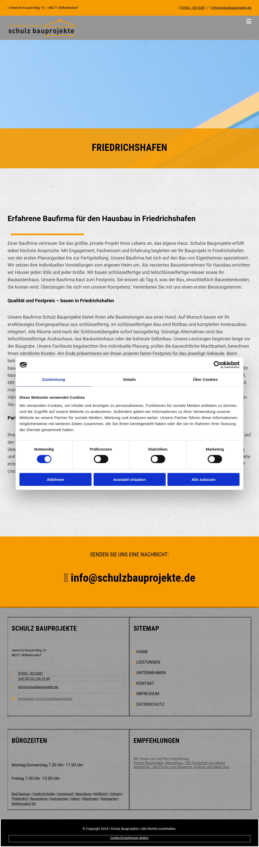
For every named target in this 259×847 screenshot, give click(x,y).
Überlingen (90, 799)
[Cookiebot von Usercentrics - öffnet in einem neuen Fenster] (217, 365)
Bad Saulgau (21, 794)
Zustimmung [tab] (53, 379)
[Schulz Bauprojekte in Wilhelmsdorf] (42, 35)
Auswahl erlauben (129, 479)
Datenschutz (150, 704)
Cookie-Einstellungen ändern (129, 838)
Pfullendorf (20, 799)
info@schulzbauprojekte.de (143, 577)
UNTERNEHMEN (151, 672)
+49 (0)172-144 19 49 (34, 678)
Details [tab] (129, 379)
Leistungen (148, 662)
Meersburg (83, 794)
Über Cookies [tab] (205, 379)
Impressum (147, 693)
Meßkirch (100, 794)
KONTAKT (145, 683)
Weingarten (109, 799)
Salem (75, 799)
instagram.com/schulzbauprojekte (45, 699)
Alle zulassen (203, 479)
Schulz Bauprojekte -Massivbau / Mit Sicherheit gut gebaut (179, 763)
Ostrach (115, 794)
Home (142, 651)
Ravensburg (39, 799)
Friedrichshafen (43, 794)
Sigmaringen (59, 799)
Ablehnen (55, 479)
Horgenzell (65, 794)
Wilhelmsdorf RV (24, 804)
